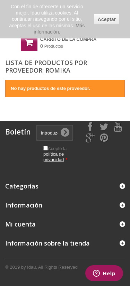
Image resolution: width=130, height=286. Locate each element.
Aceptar (107, 19)
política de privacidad (53, 156)
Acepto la (55, 154)
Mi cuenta (20, 224)
